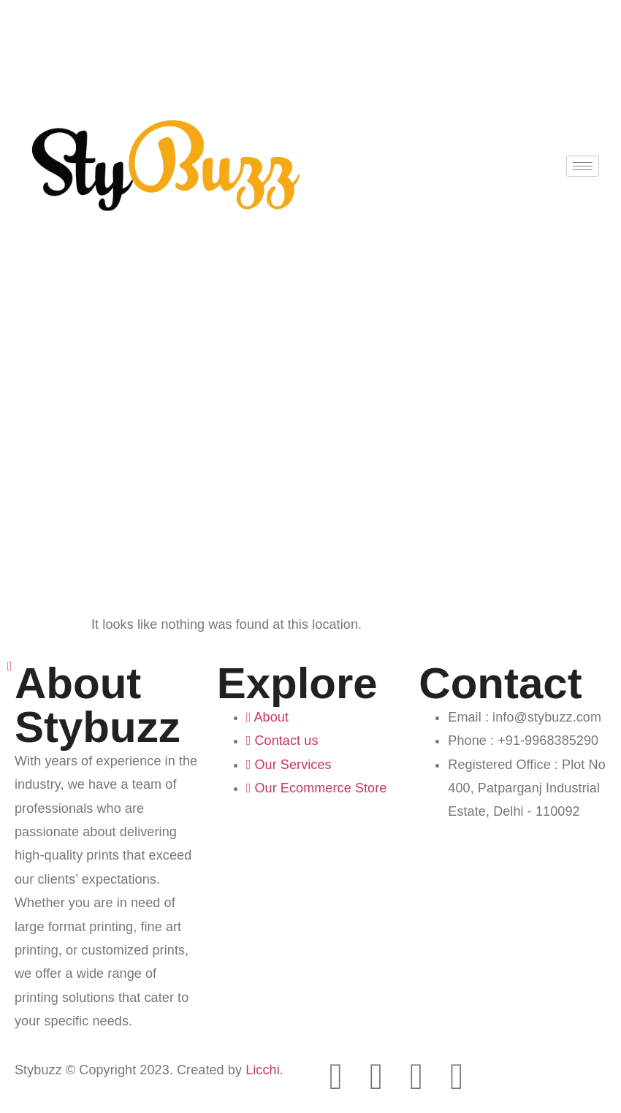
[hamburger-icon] (582, 166)
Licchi (262, 1070)
